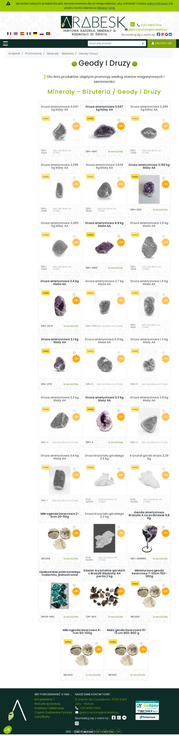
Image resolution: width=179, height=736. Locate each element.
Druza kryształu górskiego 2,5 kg (104, 457)
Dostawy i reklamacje (49, 708)
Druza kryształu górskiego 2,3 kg (104, 515)
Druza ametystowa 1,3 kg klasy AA (149, 341)
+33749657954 (151, 25)
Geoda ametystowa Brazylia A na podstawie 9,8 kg (149, 515)
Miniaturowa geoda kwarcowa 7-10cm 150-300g (149, 573)
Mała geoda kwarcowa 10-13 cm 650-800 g (127, 631)
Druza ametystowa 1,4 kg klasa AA (149, 283)
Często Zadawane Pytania (53, 712)
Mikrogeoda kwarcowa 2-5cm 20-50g (60, 515)
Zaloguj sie (162, 43)
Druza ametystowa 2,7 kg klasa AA (104, 283)
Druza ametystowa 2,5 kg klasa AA (149, 224)
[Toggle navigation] (5, 43)
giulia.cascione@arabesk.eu (147, 29)
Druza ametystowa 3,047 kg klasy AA (60, 108)
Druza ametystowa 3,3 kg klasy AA (60, 399)
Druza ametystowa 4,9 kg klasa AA (104, 224)
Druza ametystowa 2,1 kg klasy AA (59, 341)
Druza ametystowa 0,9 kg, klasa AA (104, 341)
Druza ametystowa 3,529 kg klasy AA (104, 166)
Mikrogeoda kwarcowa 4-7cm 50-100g (82, 631)
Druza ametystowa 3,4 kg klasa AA (60, 283)
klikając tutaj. (106, 8)
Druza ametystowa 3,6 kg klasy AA (149, 399)
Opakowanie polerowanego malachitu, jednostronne (59, 573)
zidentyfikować (158, 3)
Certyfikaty (42, 717)
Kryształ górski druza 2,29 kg (149, 457)
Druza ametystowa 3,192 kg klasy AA (149, 166)
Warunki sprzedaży (47, 704)
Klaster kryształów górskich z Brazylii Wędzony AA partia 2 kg (104, 573)
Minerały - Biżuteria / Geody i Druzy (104, 92)
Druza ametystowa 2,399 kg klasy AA (149, 108)
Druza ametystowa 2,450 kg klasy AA (60, 224)
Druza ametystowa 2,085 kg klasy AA (59, 166)
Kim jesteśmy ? (44, 699)
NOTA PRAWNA (105, 731)
